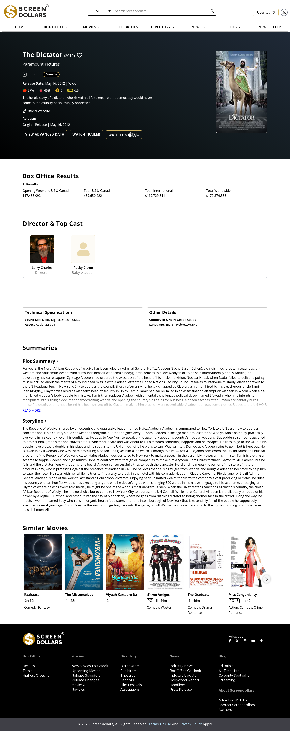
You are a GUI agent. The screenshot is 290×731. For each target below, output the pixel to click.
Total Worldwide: (218, 190)
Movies (77, 656)
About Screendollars (236, 690)
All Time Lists (229, 671)
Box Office (32, 656)
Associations (129, 689)
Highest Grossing (36, 675)
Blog (223, 656)
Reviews (78, 689)
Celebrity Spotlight (234, 675)
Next (266, 579)
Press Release (181, 689)
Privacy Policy (191, 724)
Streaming (227, 680)
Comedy (51, 74)
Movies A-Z (80, 685)
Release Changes (85, 680)
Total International (159, 190)
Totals (27, 671)
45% (47, 90)
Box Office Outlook (185, 671)
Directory (128, 656)
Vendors (127, 680)
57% (31, 90)
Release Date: (33, 83)
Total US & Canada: (98, 190)
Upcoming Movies (85, 671)
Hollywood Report (184, 680)
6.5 (76, 90)
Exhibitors (128, 671)
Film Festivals (131, 685)
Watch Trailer (86, 134)
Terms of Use (160, 724)
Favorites (265, 12)
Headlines (177, 685)
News (174, 656)
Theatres (127, 675)
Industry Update (183, 675)
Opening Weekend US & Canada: (47, 190)
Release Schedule (86, 675)
